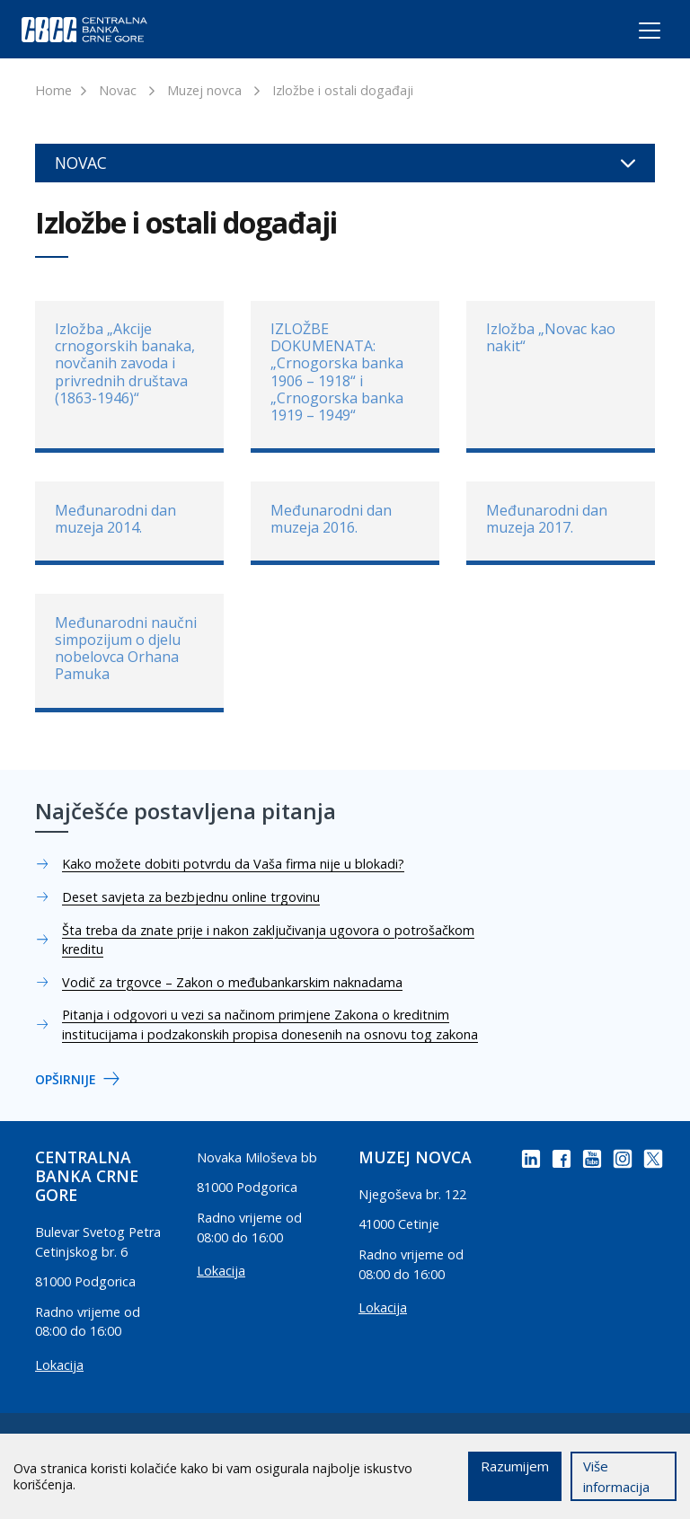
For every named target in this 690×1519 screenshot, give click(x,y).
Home (53, 90)
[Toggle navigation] (632, 33)
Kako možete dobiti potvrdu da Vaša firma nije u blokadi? (233, 863)
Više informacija (616, 1476)
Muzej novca (204, 90)
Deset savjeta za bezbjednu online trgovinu (191, 896)
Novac (118, 90)
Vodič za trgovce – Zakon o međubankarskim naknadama (232, 982)
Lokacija (59, 1364)
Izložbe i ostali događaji (342, 90)
